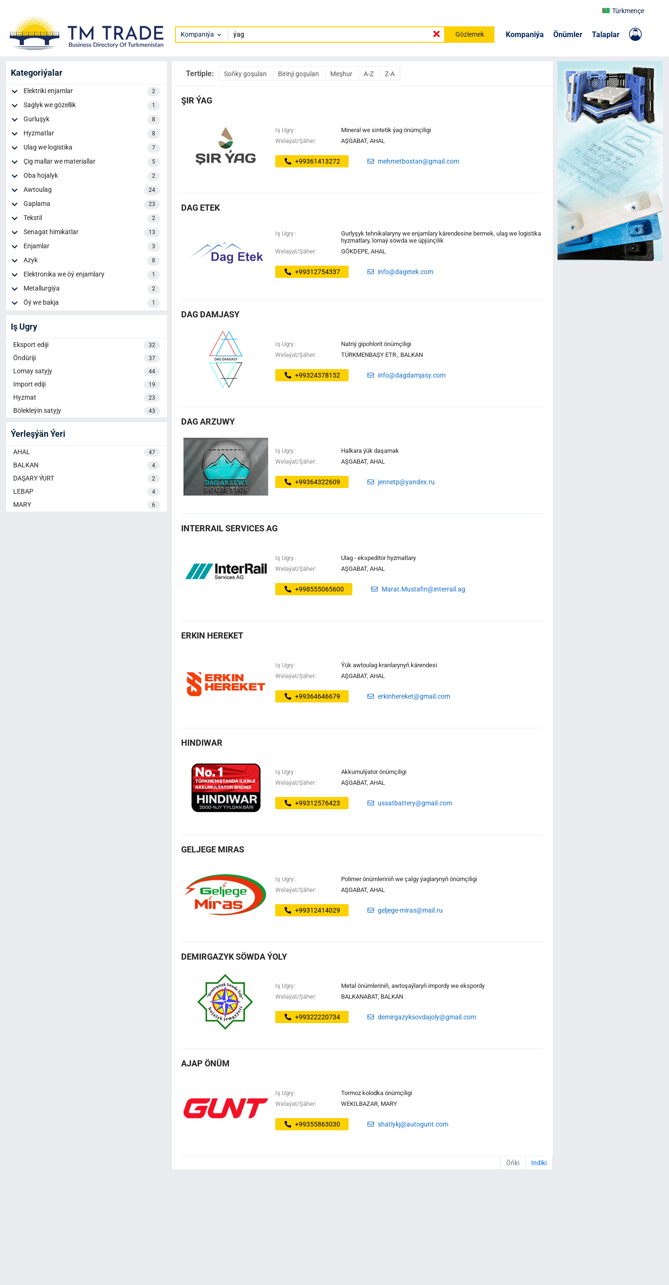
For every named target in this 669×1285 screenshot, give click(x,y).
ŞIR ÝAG (196, 100)
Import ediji (86, 384)
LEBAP (86, 492)
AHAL (86, 452)
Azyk (92, 261)
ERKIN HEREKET (212, 635)
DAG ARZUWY (208, 421)
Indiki (539, 1163)
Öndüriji (86, 358)
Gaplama (92, 204)
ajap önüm (205, 1063)
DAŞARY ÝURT (86, 478)
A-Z (369, 74)
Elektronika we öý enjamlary (92, 275)
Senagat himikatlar (92, 232)
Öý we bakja (92, 303)
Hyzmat (86, 398)
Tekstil (92, 218)
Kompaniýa (525, 34)
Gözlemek (469, 34)
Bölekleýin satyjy (86, 411)
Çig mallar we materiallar (92, 162)
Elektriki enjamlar (92, 91)
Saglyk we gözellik (92, 105)
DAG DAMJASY (210, 314)
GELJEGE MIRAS (212, 849)
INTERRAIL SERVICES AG (229, 528)
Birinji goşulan (299, 74)
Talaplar (606, 34)
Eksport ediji (86, 345)
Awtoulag (92, 190)
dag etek (200, 208)
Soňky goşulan (246, 74)
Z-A (390, 74)
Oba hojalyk (92, 176)
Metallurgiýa (92, 289)
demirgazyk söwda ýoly (234, 957)
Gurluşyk (92, 120)
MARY (86, 505)
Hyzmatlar (92, 134)
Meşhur (342, 74)
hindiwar (202, 743)
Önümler (567, 34)
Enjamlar (92, 247)
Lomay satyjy (86, 371)
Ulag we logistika (92, 148)
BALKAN (86, 465)
